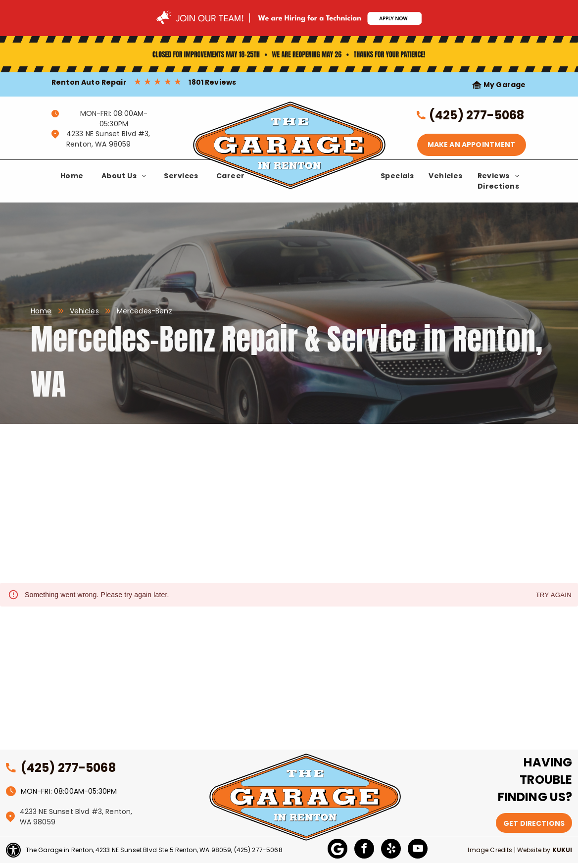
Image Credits (490, 850)
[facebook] (364, 850)
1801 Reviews (212, 82)
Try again (553, 595)
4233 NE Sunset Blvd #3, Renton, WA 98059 (108, 139)
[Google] (337, 850)
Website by (534, 850)
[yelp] (391, 850)
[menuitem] (72, 176)
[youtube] (418, 850)
